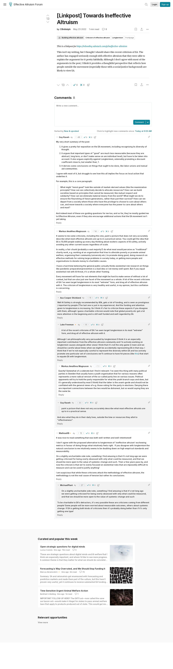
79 (82, 572)
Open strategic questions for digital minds (62, 546)
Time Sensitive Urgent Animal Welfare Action (64, 590)
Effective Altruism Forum (26, 4)
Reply (58, 223)
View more (43, 622)
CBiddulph (65, 29)
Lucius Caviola (46, 550)
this (136, 353)
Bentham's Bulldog (48, 594)
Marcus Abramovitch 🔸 (50, 572)
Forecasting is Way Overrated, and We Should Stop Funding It (72, 568)
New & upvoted (71, 131)
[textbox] (102, 111)
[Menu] (5, 4)
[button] (75, 85)
